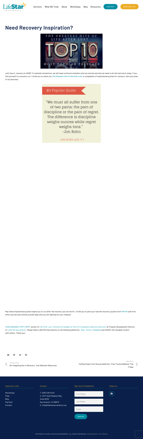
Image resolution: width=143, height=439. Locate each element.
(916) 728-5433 (48, 393)
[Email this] (8, 355)
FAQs (7, 396)
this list (124, 311)
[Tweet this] (20, 355)
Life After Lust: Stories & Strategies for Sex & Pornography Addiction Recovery (72, 327)
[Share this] (14, 355)
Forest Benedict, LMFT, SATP (17, 327)
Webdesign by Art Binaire (97, 434)
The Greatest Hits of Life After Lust (67, 76)
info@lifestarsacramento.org (54, 405)
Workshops (10, 393)
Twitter (89, 330)
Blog (7, 399)
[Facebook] (111, 393)
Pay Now (8, 402)
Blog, (83, 330)
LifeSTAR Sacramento (16, 330)
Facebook (97, 330)
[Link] (14, 6)
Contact (8, 405)
